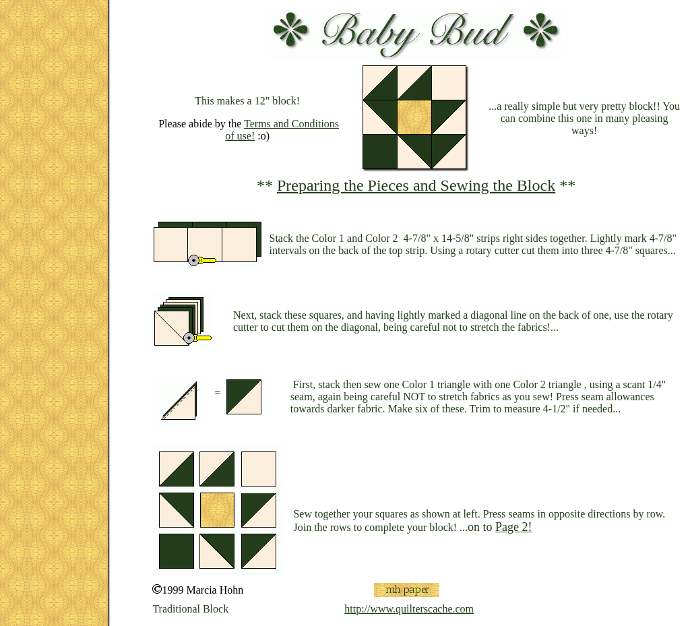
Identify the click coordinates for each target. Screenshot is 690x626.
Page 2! (513, 527)
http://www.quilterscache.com (409, 609)
